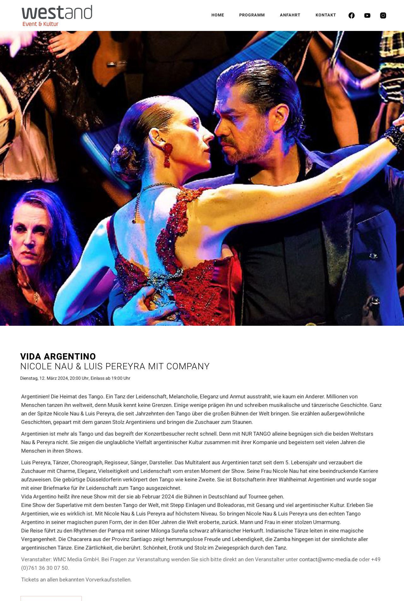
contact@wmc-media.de (328, 559)
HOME (217, 15)
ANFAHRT (290, 15)
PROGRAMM (252, 15)
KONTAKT (326, 15)
